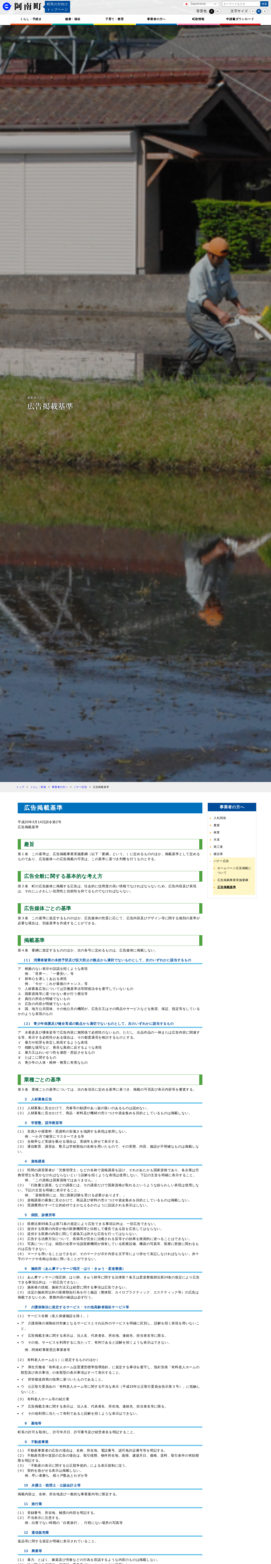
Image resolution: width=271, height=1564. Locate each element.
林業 (217, 832)
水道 (217, 839)
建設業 (218, 854)
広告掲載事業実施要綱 (232, 880)
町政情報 (198, 19)
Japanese (195, 3)
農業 (217, 825)
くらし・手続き (31, 19)
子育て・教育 (114, 19)
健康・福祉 (73, 19)
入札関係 (220, 818)
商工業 (218, 846)
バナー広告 (221, 861)
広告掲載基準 (226, 887)
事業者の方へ (156, 19)
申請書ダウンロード (240, 19)
